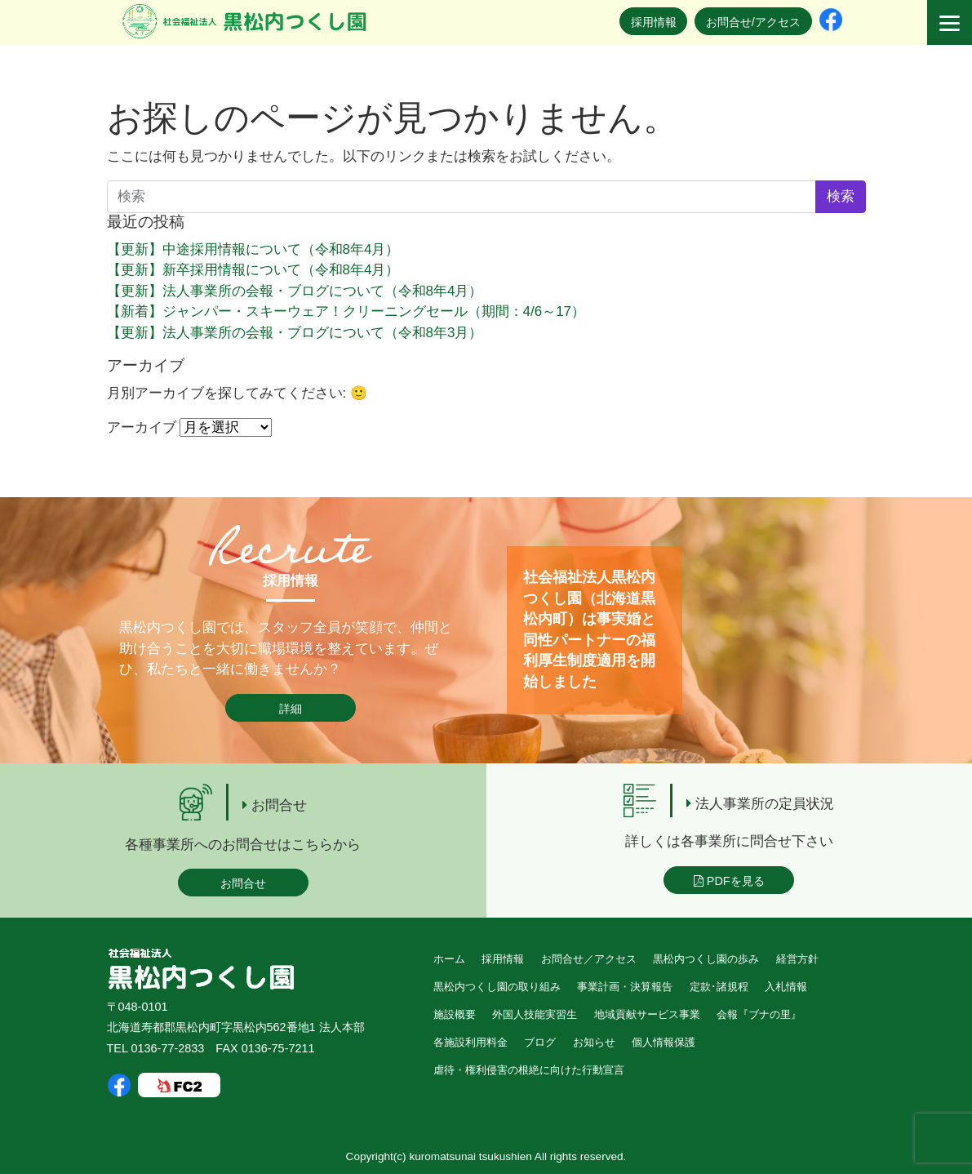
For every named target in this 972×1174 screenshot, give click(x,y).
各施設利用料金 (470, 1042)
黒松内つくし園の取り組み (497, 987)
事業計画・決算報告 (624, 987)
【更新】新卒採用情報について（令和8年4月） (253, 270)
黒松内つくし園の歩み (706, 959)
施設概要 (454, 1014)
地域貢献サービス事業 (647, 1014)
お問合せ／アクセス (589, 959)
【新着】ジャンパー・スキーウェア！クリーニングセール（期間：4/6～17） (346, 311)
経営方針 (797, 959)
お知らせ (594, 1042)
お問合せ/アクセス (753, 22)
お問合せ (243, 883)
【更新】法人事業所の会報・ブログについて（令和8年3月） (295, 332)
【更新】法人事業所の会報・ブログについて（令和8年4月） (295, 291)
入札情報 (786, 987)
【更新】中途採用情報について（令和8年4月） (253, 249)
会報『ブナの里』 (759, 1014)
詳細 (290, 708)
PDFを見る (729, 880)
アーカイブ (141, 427)
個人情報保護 (663, 1042)
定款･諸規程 (719, 987)
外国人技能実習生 (534, 1014)
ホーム (449, 959)
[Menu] (949, 22)
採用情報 (654, 22)
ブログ (540, 1042)
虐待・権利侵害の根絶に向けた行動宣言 (528, 1070)
